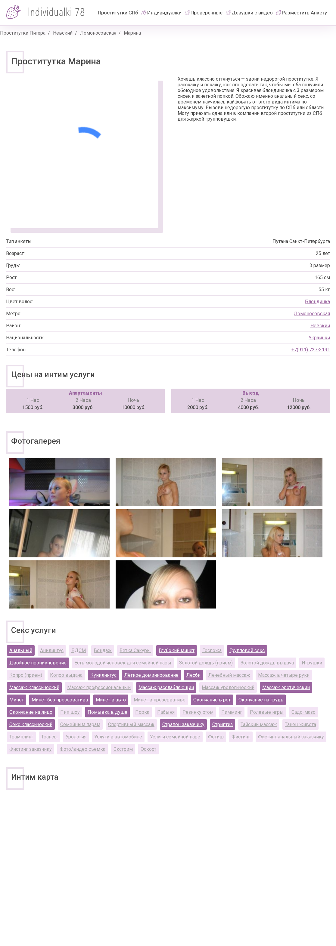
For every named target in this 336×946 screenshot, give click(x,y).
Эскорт (148, 749)
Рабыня (166, 712)
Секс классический (30, 724)
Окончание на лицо (30, 712)
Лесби (193, 675)
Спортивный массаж (131, 724)
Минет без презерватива (60, 700)
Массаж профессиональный (99, 687)
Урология (76, 737)
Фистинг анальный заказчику (291, 737)
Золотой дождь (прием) (206, 663)
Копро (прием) (25, 675)
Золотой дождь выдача (267, 663)
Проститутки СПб (118, 13)
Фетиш (216, 737)
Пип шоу (70, 712)
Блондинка (317, 301)
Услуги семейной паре (175, 737)
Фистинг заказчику (30, 749)
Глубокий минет (176, 650)
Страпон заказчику (183, 724)
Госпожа (212, 650)
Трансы (49, 737)
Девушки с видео (252, 13)
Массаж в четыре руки (284, 675)
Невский (63, 33)
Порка (142, 712)
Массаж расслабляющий (166, 687)
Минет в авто (111, 700)
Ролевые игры (267, 712)
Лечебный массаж (229, 675)
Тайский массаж (259, 724)
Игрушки (312, 663)
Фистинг (241, 737)
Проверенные (206, 13)
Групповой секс (247, 650)
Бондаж (103, 650)
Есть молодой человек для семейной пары (122, 663)
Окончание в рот (212, 700)
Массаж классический (34, 687)
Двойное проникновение (38, 663)
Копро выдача (66, 675)
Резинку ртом (197, 712)
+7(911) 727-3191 (310, 350)
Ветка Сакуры (135, 650)
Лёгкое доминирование (151, 675)
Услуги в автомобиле (118, 737)
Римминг (231, 712)
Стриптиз (222, 724)
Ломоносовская (98, 33)
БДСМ (78, 650)
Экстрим (123, 749)
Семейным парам (80, 724)
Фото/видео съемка (82, 749)
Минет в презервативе (159, 700)
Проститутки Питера (22, 33)
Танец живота (300, 724)
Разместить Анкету (304, 13)
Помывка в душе (107, 712)
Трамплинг (21, 737)
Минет (16, 700)
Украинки (319, 337)
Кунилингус (103, 675)
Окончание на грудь (260, 700)
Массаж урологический (228, 687)
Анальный (20, 650)
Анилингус (52, 650)
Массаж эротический (286, 687)
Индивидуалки (164, 13)
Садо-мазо (303, 712)
